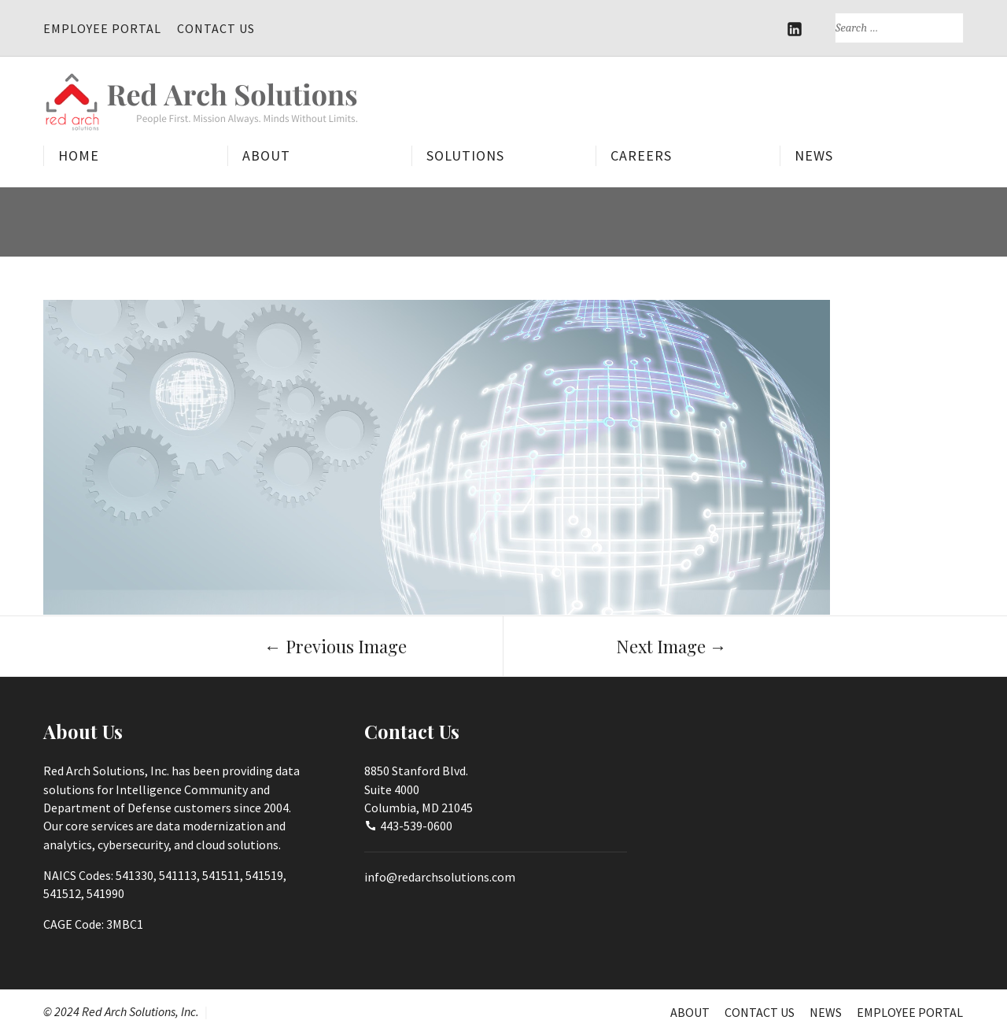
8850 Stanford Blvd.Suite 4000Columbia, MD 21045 (418, 789)
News (814, 155)
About (266, 155)
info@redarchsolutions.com (439, 877)
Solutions (465, 155)
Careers (641, 155)
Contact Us (216, 28)
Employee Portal (102, 28)
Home (78, 155)
